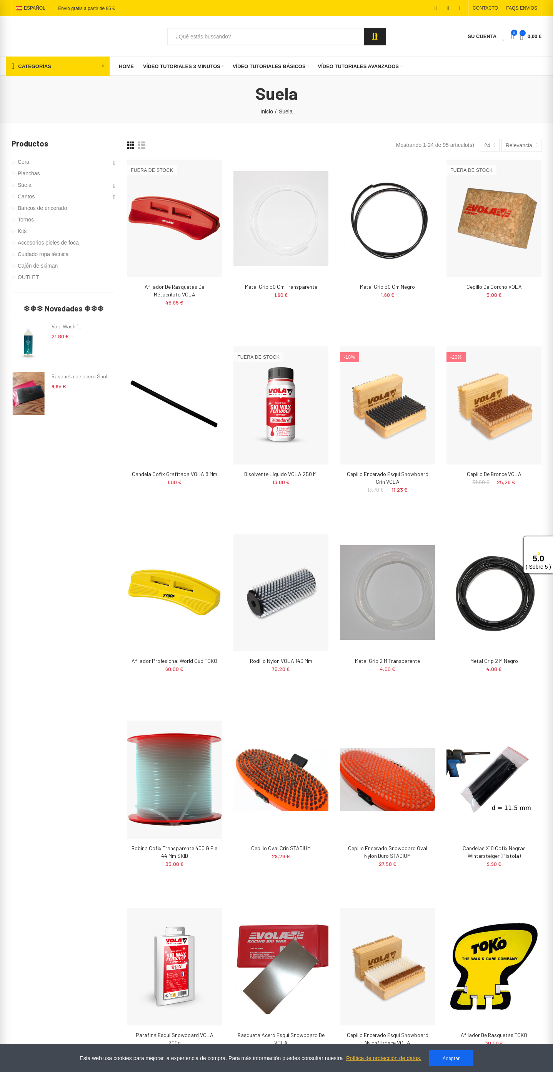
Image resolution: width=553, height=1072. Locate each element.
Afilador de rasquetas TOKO (494, 1035)
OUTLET (28, 277)
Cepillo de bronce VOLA (494, 474)
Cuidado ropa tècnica (43, 254)
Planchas (29, 173)
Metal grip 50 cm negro (387, 286)
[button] (485, 8)
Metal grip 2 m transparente (387, 661)
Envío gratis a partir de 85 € (86, 8)
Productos (30, 143)
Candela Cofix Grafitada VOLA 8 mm (174, 474)
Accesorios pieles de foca (48, 243)
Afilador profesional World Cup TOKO (174, 661)
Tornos (26, 219)
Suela (25, 185)
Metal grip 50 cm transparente (281, 286)
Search (375, 36)
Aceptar (451, 1058)
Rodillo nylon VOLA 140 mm (281, 661)
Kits (22, 231)
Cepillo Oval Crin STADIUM (281, 848)
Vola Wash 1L (67, 326)
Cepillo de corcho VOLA (494, 286)
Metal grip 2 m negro (494, 661)
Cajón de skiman (38, 266)
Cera (23, 162)
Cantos (26, 196)
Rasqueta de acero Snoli (80, 376)
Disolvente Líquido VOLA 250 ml (281, 474)
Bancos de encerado (42, 208)
